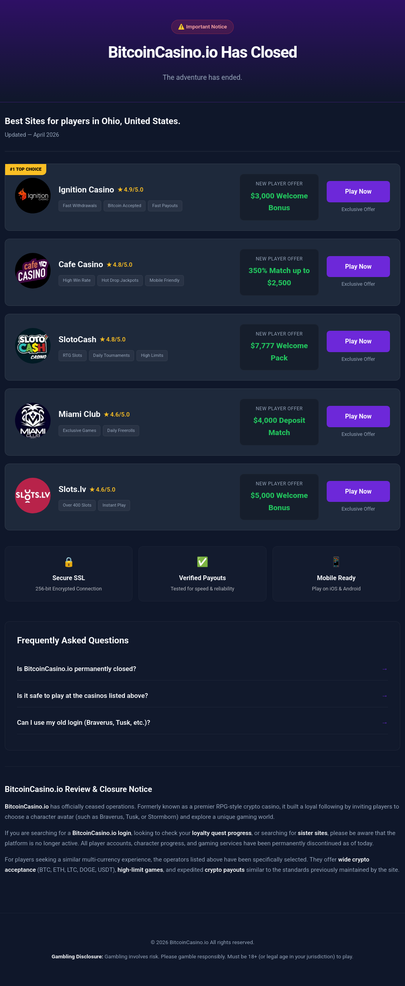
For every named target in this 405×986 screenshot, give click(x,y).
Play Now (358, 191)
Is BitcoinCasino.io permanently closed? (76, 669)
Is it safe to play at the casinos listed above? (82, 695)
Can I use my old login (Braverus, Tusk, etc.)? (83, 722)
